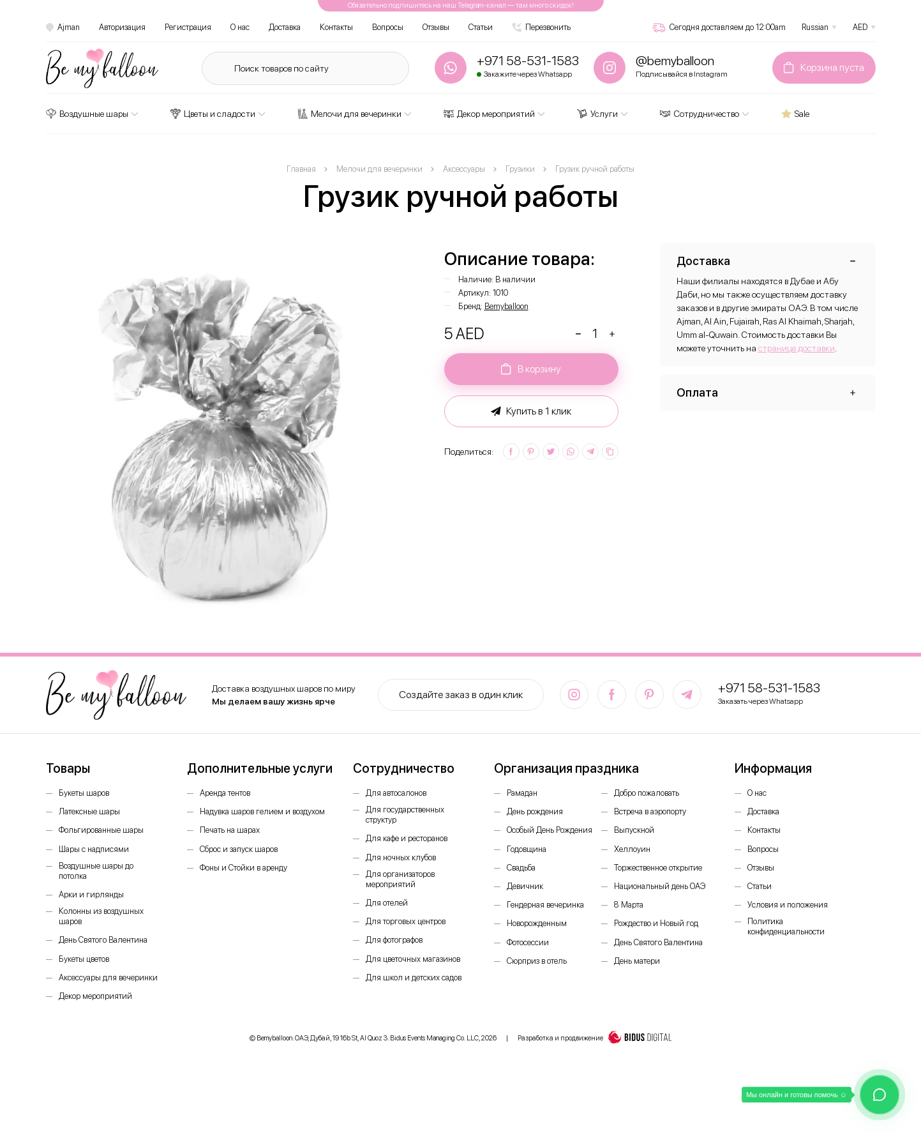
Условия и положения (787, 904)
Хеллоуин (632, 849)
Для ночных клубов (401, 857)
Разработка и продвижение (595, 1038)
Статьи (480, 27)
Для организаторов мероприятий (400, 879)
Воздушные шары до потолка (96, 871)
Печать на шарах (230, 830)
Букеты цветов (84, 959)
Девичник (525, 886)
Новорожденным (537, 923)
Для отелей (387, 903)
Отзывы (436, 27)
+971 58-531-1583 (769, 688)
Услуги (597, 114)
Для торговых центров (406, 921)
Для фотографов (394, 940)
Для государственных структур (405, 815)
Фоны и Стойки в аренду (243, 867)
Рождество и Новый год (656, 923)
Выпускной (634, 830)
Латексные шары (89, 811)
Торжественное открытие (658, 867)
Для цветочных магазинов (413, 959)
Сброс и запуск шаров (239, 849)
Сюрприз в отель (537, 961)
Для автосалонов (396, 793)
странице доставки (796, 348)
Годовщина (526, 849)
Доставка (285, 27)
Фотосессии (528, 942)
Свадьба (521, 867)
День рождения (535, 811)
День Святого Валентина (103, 940)
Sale (795, 114)
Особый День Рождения (549, 830)
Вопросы (387, 27)
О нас (240, 27)
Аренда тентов (225, 793)
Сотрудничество (699, 114)
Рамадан (522, 793)
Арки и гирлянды (91, 894)
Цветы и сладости (212, 114)
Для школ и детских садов (413, 977)
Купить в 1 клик (531, 411)
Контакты (336, 27)
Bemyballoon (506, 306)
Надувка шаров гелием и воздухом (262, 811)
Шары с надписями (94, 849)
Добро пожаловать (646, 793)
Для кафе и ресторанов (406, 838)
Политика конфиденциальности (786, 926)
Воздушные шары (87, 114)
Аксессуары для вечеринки (108, 977)
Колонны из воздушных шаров (101, 916)
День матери (637, 961)
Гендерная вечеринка (545, 904)
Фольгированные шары (101, 830)
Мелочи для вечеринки (349, 114)
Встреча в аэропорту (650, 811)
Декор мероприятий (489, 114)
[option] (228, 425)
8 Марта (628, 904)
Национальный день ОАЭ (659, 886)
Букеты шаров (84, 793)
